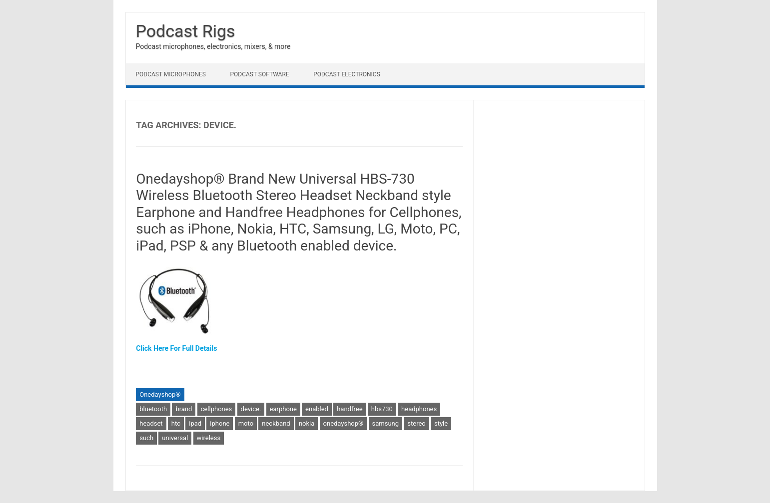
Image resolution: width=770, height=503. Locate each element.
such (146, 438)
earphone (283, 409)
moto (245, 423)
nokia (306, 423)
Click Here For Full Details (176, 348)
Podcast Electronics (346, 74)
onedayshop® (343, 423)
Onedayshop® (159, 394)
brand (183, 409)
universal (175, 438)
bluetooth (153, 409)
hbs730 (382, 409)
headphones (419, 409)
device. (251, 409)
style (441, 423)
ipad (195, 423)
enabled (316, 409)
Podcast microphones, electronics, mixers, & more (213, 46)
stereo (416, 423)
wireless (209, 438)
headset (150, 423)
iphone (219, 423)
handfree (349, 409)
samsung (385, 423)
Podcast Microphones (171, 74)
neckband (276, 423)
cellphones (216, 409)
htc (175, 423)
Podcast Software (259, 74)
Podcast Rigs (185, 31)
